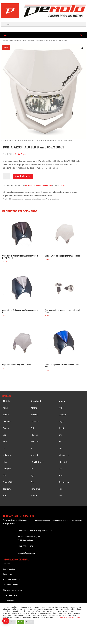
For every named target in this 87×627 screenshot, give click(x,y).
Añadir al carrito (23, 176)
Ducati (61, 428)
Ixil (60, 441)
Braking (34, 414)
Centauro (7, 421)
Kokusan (7, 455)
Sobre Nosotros (9, 569)
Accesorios (11, 40)
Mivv (5, 462)
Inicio (4, 40)
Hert (5, 441)
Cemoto (62, 414)
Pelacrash (63, 462)
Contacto (6, 564)
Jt (4, 448)
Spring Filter (8, 482)
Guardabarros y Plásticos (25, 40)
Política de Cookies (10, 585)
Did (32, 428)
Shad (61, 475)
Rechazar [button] (29, 622)
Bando (6, 414)
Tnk (60, 489)
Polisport (63, 185)
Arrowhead (36, 401)
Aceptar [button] (20, 622)
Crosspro (35, 421)
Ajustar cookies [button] (9, 622)
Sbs (4, 475)
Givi (60, 435)
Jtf (32, 448)
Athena (34, 408)
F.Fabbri (34, 435)
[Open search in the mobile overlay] (43, 24)
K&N (61, 448)
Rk (32, 468)
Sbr (60, 468)
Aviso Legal (7, 574)
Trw (4, 495)
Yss (60, 495)
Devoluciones (8, 601)
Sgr (32, 475)
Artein (5, 408)
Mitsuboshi (64, 455)
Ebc (4, 435)
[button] (82, 48)
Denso (6, 428)
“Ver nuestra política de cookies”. (68, 617)
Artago (62, 401)
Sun (32, 482)
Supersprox (64, 482)
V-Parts (34, 495)
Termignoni (36, 489)
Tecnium (7, 489)
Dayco (61, 421)
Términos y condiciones (12, 590)
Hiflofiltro (35, 441)
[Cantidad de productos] (6, 176)
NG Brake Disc (37, 462)
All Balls (6, 401)
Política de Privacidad (11, 579)
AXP (60, 408)
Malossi (34, 455)
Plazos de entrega (10, 595)
